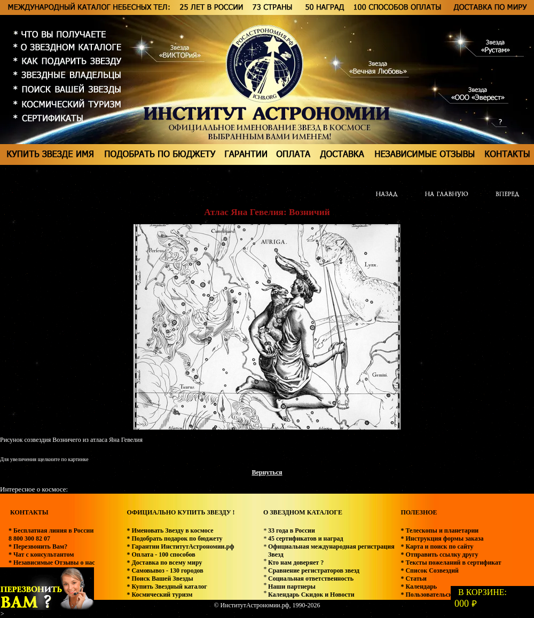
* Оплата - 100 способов (161, 554)
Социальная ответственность (311, 578)
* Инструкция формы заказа (441, 538)
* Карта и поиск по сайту (436, 546)
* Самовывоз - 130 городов (165, 570)
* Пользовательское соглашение (446, 594)
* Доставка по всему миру (164, 562)
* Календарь (418, 586)
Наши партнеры (292, 586)
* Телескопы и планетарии (439, 530)
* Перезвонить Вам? (38, 546)
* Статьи (413, 578)
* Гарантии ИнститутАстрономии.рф (180, 546)
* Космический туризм (159, 594)
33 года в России (291, 530)
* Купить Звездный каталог (167, 586)
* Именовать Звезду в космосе (170, 530)
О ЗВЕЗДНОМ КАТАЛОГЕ (302, 512)
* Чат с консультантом (41, 554)
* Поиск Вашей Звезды (160, 578)
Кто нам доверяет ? (296, 562)
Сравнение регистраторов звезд (313, 570)
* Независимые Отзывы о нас (52, 562)
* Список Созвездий (429, 570)
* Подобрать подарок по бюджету (174, 538)
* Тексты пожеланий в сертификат (450, 562)
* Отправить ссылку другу (439, 554)
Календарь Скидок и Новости (311, 594)
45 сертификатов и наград (305, 538)
